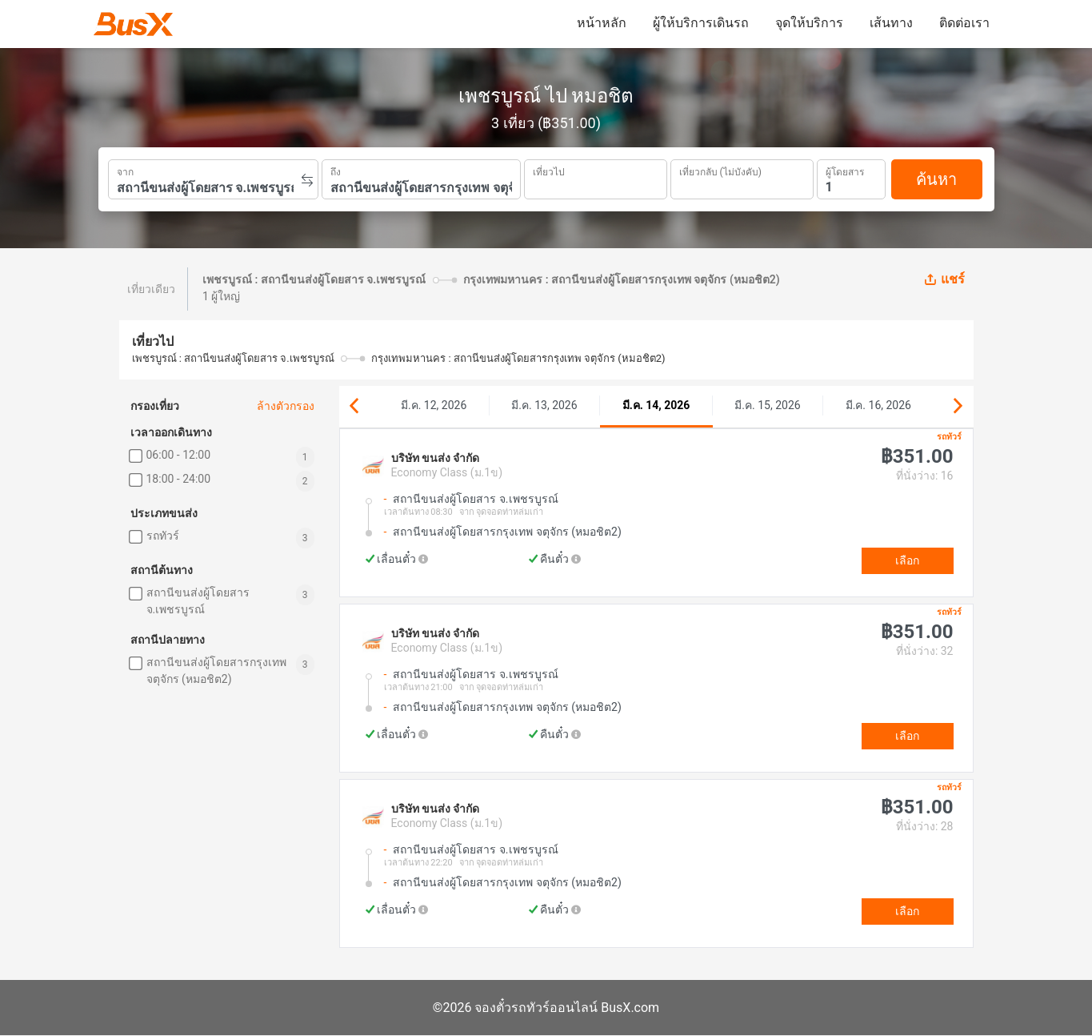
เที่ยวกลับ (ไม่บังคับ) (720, 170)
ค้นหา (936, 179)
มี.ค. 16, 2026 (878, 405)
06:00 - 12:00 (178, 454)
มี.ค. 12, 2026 (433, 405)
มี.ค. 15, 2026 (767, 405)
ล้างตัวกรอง (285, 406)
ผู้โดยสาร (845, 170)
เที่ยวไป (549, 171)
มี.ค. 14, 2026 (656, 405)
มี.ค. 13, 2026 (544, 405)
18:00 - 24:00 (178, 478)
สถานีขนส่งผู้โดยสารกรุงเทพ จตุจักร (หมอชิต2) (216, 670)
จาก (125, 171)
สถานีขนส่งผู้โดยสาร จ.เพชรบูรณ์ (198, 601)
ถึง (335, 171)
